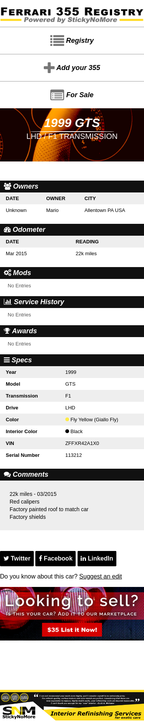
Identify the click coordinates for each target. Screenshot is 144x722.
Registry (72, 41)
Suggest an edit (100, 576)
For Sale (71, 95)
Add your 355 (72, 68)
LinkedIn (97, 558)
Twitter (17, 558)
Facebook (56, 558)
